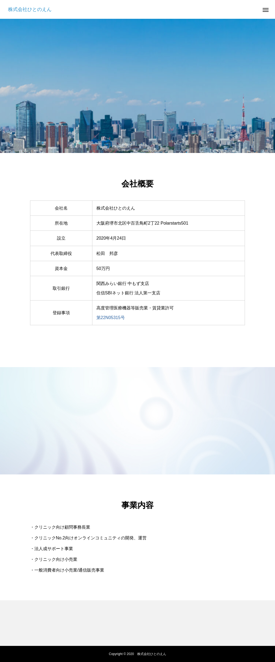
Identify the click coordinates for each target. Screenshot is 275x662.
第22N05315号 (110, 317)
